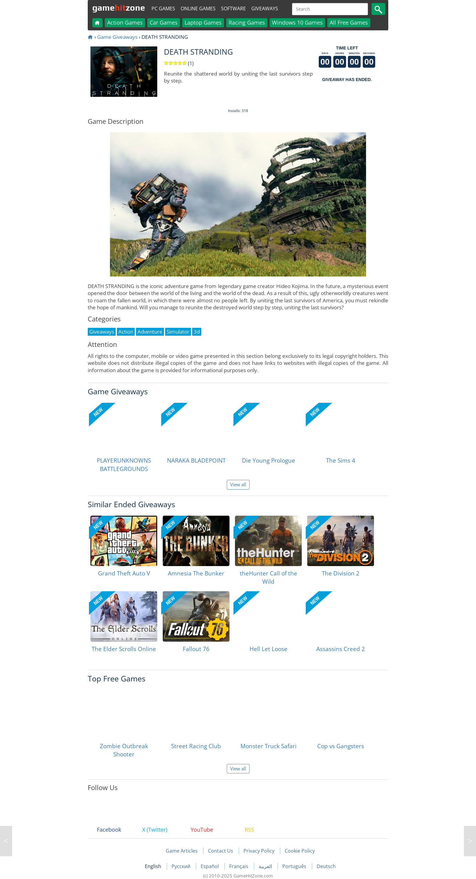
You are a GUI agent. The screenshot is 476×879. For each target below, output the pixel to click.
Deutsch (326, 866)
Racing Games (247, 22)
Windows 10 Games (297, 22)
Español (210, 866)
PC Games (163, 8)
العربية (266, 866)
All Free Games (349, 22)
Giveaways (264, 8)
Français (239, 866)
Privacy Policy (258, 850)
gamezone (118, 7)
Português (295, 866)
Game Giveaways (117, 36)
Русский (182, 866)
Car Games (164, 22)
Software (233, 8)
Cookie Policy (300, 850)
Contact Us (220, 850)
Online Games (198, 8)
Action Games (125, 22)
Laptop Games (203, 22)
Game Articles (182, 850)
